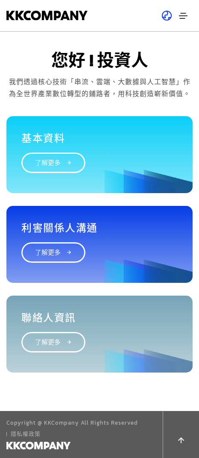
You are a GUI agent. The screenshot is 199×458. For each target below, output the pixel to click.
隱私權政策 (26, 434)
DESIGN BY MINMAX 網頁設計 (47, 445)
